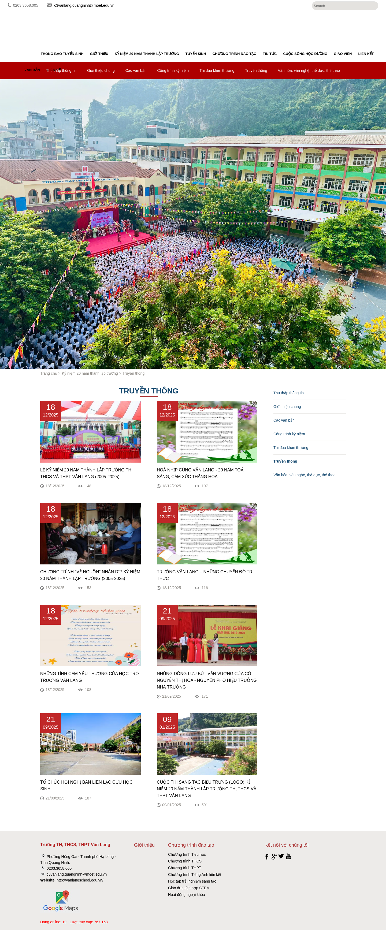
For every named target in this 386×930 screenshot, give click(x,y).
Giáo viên (343, 54)
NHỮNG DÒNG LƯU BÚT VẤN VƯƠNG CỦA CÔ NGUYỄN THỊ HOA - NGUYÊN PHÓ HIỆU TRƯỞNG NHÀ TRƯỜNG (207, 680)
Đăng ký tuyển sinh (361, 26)
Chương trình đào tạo (235, 54)
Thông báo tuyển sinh (62, 54)
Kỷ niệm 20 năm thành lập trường (147, 54)
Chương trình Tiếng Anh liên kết (194, 874)
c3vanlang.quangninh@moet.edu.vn (84, 5)
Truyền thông (256, 70)
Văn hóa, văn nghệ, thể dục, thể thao (309, 70)
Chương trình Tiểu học (187, 854)
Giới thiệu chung (101, 70)
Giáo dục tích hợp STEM (189, 888)
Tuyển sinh (195, 54)
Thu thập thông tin (61, 70)
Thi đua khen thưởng (216, 70)
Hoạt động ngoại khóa (186, 894)
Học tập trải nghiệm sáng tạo (192, 881)
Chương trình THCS (185, 861)
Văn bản (32, 70)
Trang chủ (48, 373)
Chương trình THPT (184, 868)
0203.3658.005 (25, 5)
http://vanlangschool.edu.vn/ (80, 880)
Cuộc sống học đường (305, 54)
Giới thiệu (99, 54)
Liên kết (366, 54)
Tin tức (270, 54)
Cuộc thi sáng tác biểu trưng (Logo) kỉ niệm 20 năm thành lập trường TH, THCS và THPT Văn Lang (206, 789)
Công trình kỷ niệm (173, 70)
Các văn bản (136, 70)
